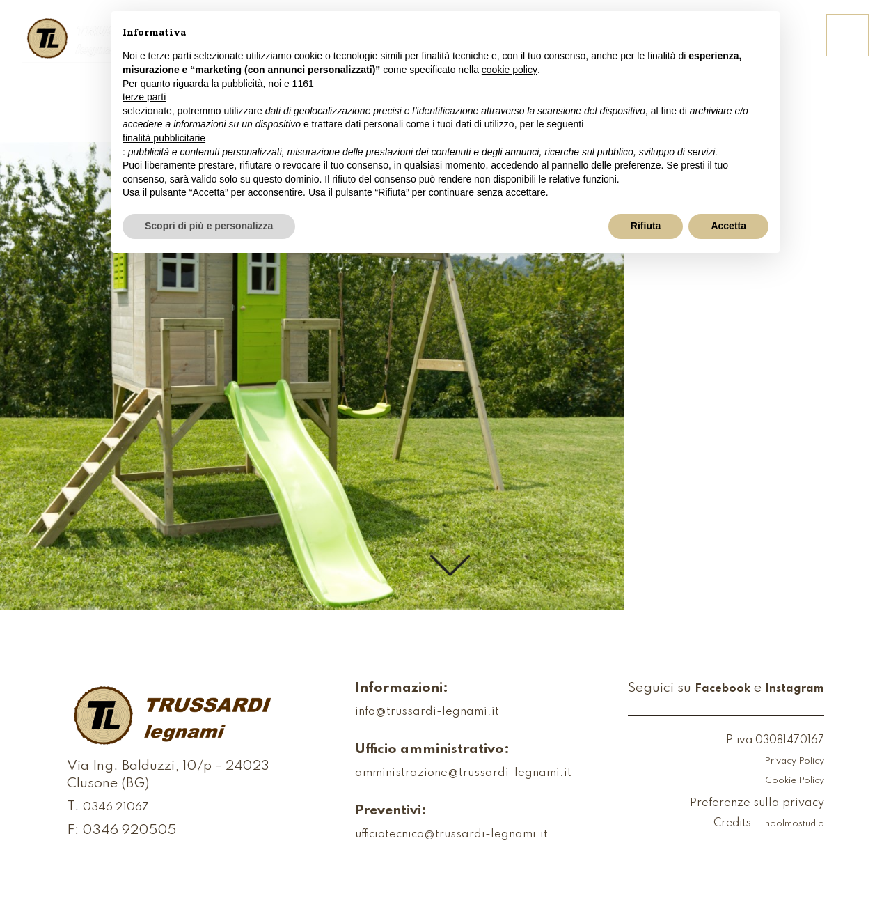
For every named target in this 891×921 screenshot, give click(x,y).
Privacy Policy (787, 761)
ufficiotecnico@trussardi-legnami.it (437, 835)
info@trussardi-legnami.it (408, 712)
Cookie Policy (789, 781)
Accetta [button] (728, 225)
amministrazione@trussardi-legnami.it (448, 774)
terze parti (144, 96)
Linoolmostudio (784, 824)
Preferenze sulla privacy (747, 804)
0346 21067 (122, 816)
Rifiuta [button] (646, 225)
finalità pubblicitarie (164, 138)
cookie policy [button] (509, 69)
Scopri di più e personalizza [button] (209, 225)
